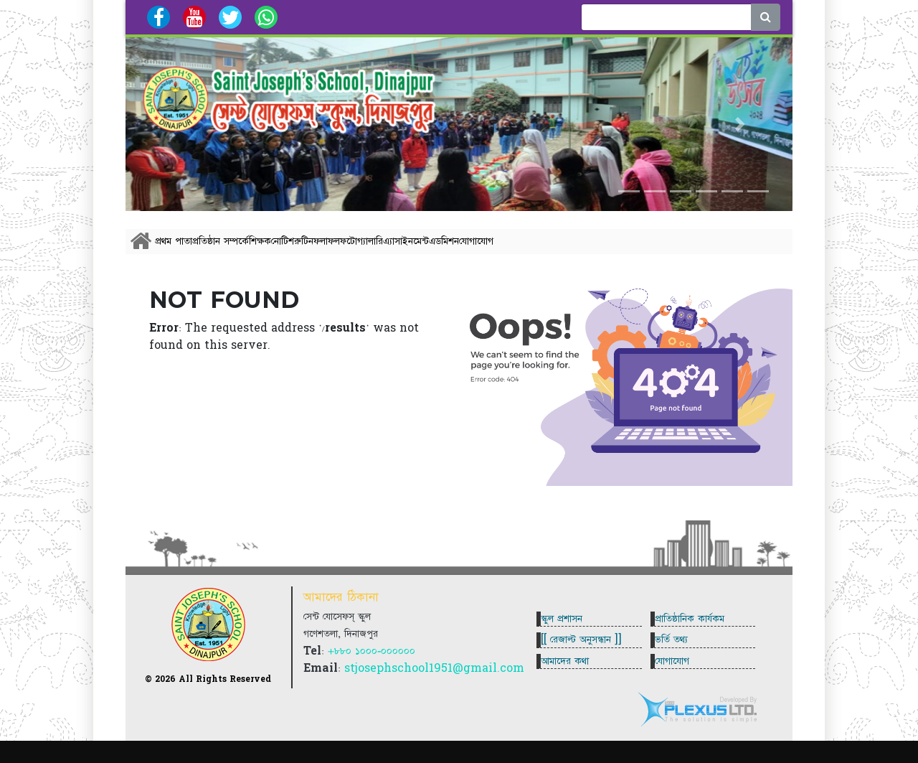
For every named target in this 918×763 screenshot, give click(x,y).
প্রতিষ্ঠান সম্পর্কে (256, 249)
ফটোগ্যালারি (541, 249)
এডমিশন (671, 249)
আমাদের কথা (570, 690)
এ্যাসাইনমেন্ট (610, 249)
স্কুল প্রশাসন (567, 625)
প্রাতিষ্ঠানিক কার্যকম (695, 625)
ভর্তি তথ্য (677, 658)
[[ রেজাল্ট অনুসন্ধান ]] (587, 658)
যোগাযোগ (733, 249)
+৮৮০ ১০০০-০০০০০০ (371, 669)
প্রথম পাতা (185, 249)
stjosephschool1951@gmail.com (434, 686)
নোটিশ (378, 249)
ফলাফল (476, 249)
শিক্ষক (326, 249)
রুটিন (423, 249)
